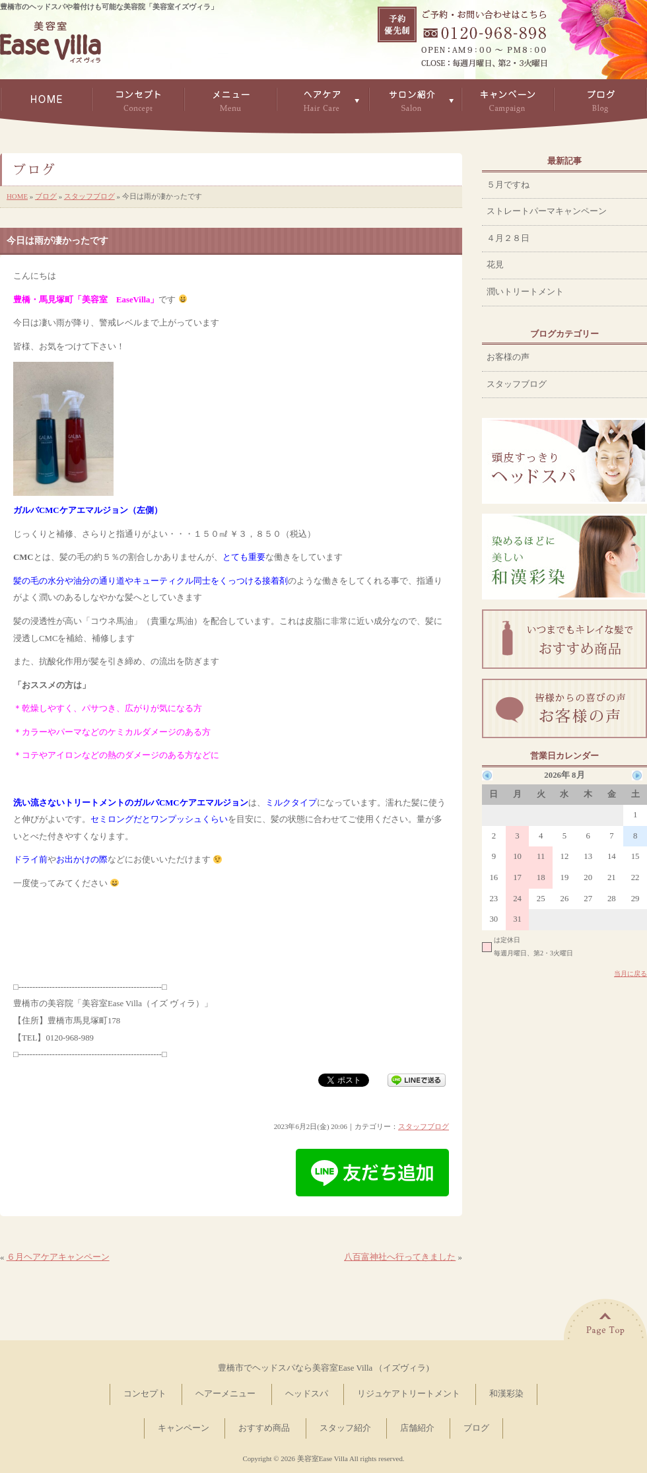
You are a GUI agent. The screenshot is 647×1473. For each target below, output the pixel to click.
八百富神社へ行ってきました (400, 1257)
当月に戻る (630, 973)
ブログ (46, 196)
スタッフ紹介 (345, 1428)
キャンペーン (183, 1428)
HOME (17, 196)
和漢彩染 (506, 1393)
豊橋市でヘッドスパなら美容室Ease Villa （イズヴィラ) (323, 1368)
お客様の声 (508, 357)
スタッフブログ (89, 196)
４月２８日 (508, 238)
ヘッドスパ (306, 1393)
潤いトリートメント (525, 291)
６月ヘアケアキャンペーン (58, 1257)
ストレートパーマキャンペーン (547, 211)
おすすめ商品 (264, 1428)
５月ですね (508, 184)
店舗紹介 (417, 1428)
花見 (495, 264)
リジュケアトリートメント (408, 1393)
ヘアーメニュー (225, 1393)
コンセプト (144, 1393)
